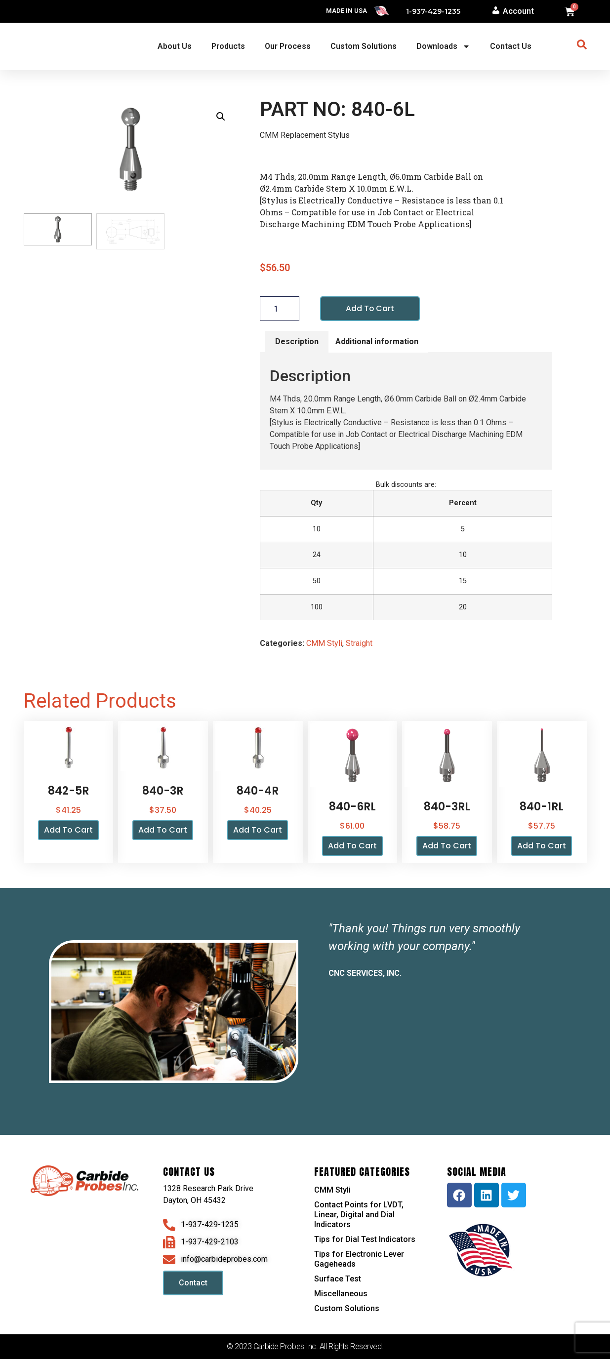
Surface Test (337, 1278)
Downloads (443, 46)
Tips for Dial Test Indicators (364, 1239)
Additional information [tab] (376, 341)
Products (228, 46)
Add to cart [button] (68, 830)
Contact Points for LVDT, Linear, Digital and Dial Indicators (359, 1214)
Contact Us (510, 46)
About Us (175, 46)
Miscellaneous (340, 1293)
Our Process (288, 46)
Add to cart (370, 308)
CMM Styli (324, 643)
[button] (221, 116)
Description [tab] (297, 341)
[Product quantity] (279, 308)
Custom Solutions (363, 46)
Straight (359, 643)
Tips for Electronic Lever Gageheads (359, 1259)
